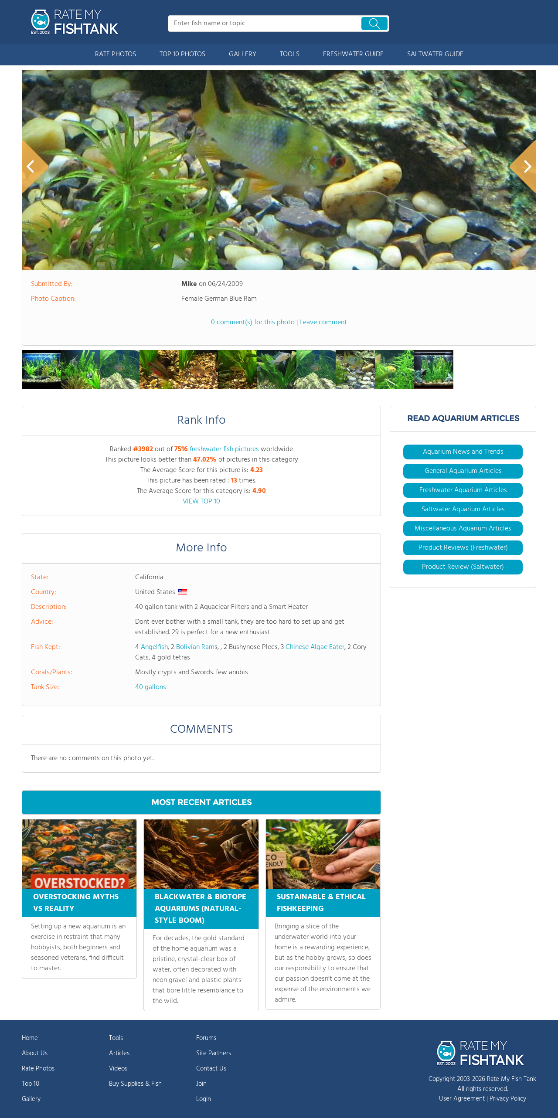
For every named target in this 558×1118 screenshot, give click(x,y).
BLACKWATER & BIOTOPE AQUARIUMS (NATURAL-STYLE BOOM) (200, 909)
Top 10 (30, 1084)
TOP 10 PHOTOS (182, 54)
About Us (35, 1053)
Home (30, 1038)
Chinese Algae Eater (315, 647)
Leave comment (323, 322)
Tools (116, 1038)
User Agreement (462, 1099)
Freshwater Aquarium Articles (463, 490)
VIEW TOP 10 (201, 501)
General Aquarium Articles (463, 471)
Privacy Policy (508, 1099)
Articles (119, 1053)
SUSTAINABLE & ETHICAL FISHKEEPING (321, 903)
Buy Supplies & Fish (135, 1084)
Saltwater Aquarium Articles (463, 509)
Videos (118, 1069)
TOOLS (289, 54)
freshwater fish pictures (224, 449)
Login (203, 1099)
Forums (206, 1038)
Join (201, 1084)
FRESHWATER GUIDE (353, 54)
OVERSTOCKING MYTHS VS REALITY (76, 903)
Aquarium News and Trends (463, 452)
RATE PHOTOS (115, 54)
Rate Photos (38, 1069)
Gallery (31, 1099)
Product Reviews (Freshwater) (463, 548)
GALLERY (242, 54)
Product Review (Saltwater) (463, 567)
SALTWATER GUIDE (435, 54)
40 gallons (150, 687)
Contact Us (211, 1069)
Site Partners (213, 1053)
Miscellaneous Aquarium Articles (463, 528)
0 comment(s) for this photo (253, 322)
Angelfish (154, 647)
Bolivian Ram (195, 647)
